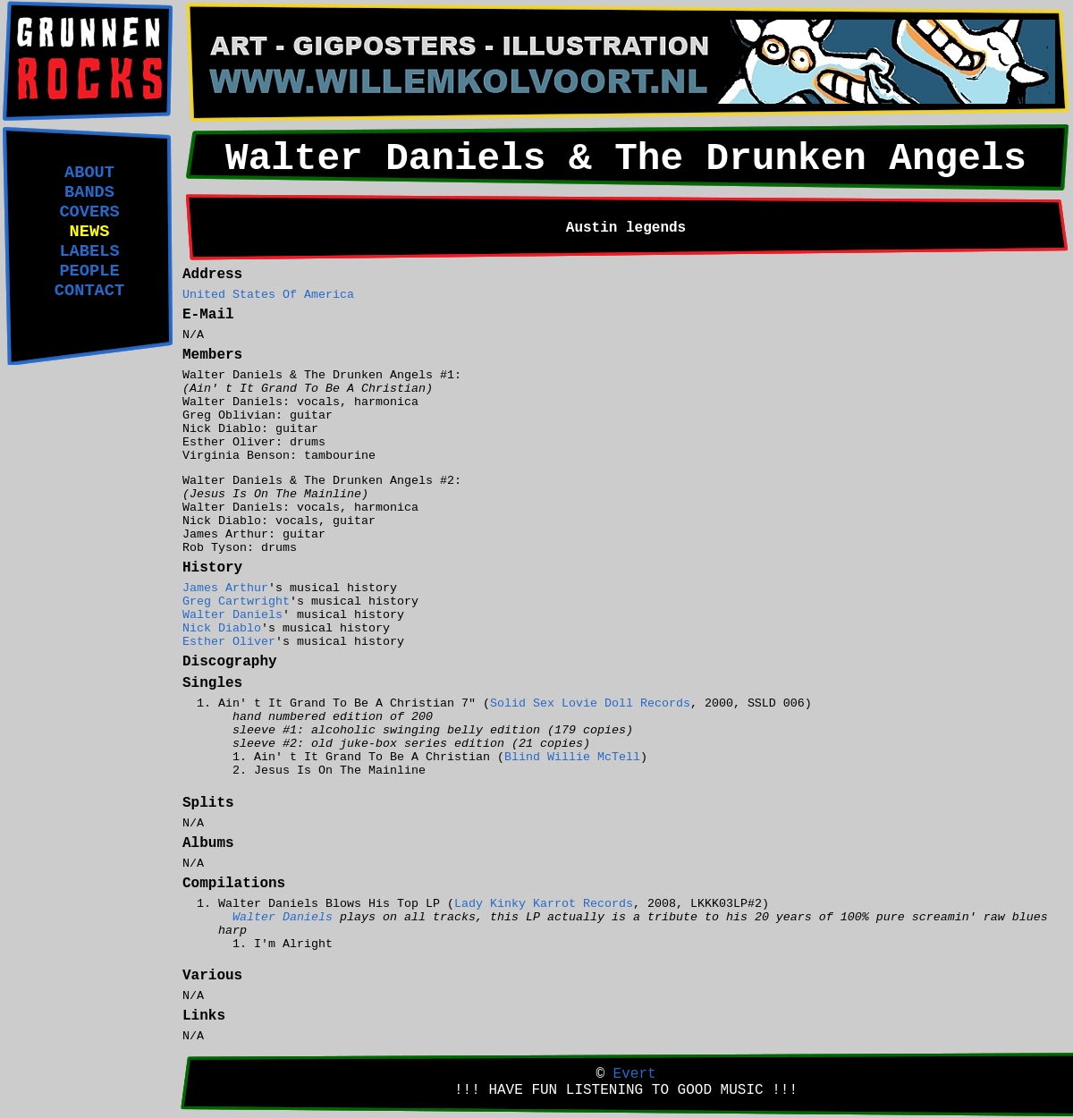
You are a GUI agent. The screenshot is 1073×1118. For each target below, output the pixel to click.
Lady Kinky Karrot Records (543, 903)
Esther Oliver (228, 641)
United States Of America (268, 294)
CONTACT (89, 291)
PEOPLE (89, 271)
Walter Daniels (232, 615)
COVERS (89, 212)
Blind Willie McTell (572, 757)
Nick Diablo (221, 628)
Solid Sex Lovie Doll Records (590, 703)
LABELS (89, 251)
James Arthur (225, 588)
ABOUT (89, 172)
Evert (634, 1074)
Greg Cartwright (236, 601)
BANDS (89, 192)
